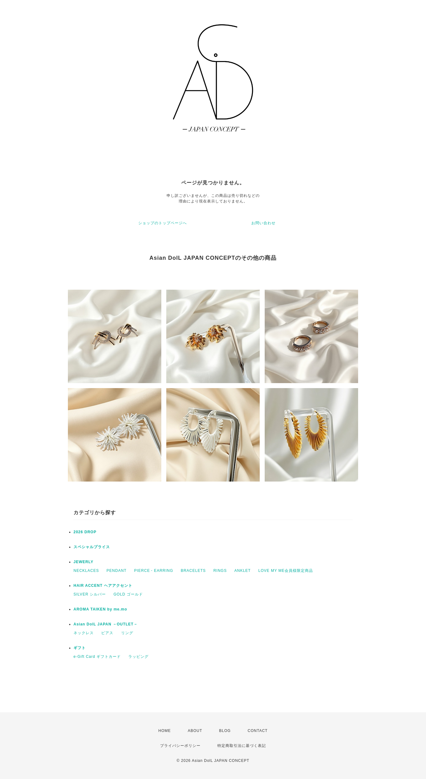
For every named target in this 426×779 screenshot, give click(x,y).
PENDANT (116, 570)
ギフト (79, 648)
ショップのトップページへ (162, 223)
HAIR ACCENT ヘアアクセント (102, 585)
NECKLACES (86, 570)
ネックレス (83, 633)
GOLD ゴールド (128, 594)
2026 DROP (85, 532)
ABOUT (195, 731)
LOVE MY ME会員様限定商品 (285, 570)
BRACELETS (193, 570)
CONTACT (257, 731)
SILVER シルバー (89, 594)
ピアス (107, 633)
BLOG (225, 731)
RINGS (220, 570)
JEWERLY (83, 562)
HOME (165, 731)
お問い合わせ (263, 223)
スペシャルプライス (91, 547)
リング (127, 633)
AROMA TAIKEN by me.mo (100, 609)
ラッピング (138, 656)
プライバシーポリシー (180, 745)
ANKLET (242, 570)
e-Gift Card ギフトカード (97, 656)
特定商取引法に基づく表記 (241, 745)
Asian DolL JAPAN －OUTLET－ (105, 624)
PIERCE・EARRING (153, 570)
